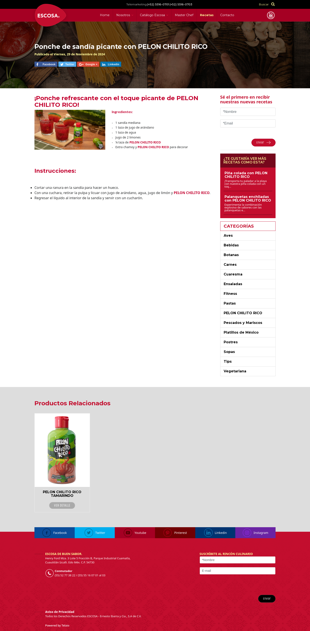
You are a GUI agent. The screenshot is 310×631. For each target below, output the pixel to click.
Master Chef (184, 15)
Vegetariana (235, 371)
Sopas (229, 352)
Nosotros (123, 15)
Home (105, 15)
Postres (231, 342)
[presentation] (249, 584)
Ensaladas (233, 284)
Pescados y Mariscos (243, 323)
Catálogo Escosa (152, 15)
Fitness (230, 294)
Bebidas (231, 245)
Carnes (230, 265)
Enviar (267, 598)
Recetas (207, 15)
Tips (228, 361)
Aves (228, 235)
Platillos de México (241, 332)
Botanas (231, 255)
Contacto (227, 15)
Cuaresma (233, 274)
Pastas (230, 303)
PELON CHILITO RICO (243, 313)
